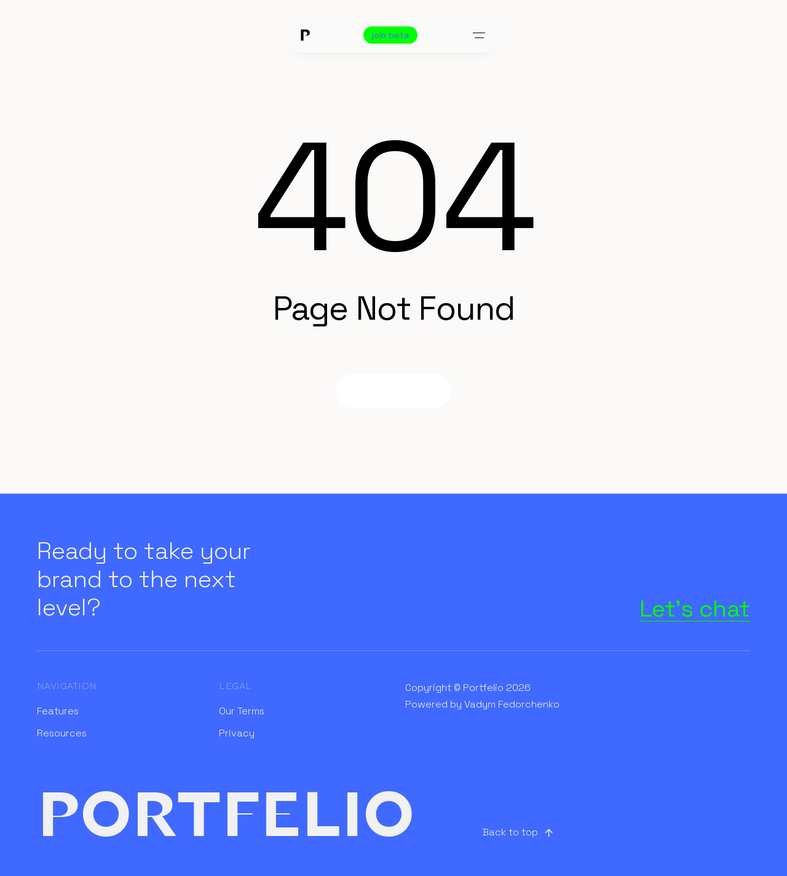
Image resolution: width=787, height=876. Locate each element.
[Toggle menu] (479, 35)
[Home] (305, 35)
